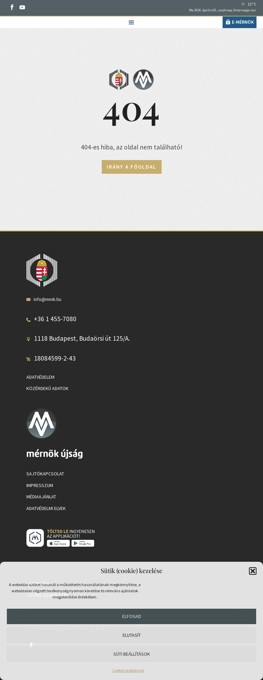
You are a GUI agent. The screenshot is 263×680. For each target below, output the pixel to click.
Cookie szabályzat (128, 670)
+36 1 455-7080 (55, 319)
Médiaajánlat (41, 497)
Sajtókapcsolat (45, 474)
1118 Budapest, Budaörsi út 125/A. (82, 338)
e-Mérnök (243, 22)
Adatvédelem (40, 377)
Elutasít (132, 635)
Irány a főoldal (131, 166)
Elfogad (131, 616)
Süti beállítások (131, 654)
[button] (252, 571)
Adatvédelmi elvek (46, 508)
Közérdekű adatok (47, 388)
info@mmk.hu (47, 299)
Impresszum (39, 485)
